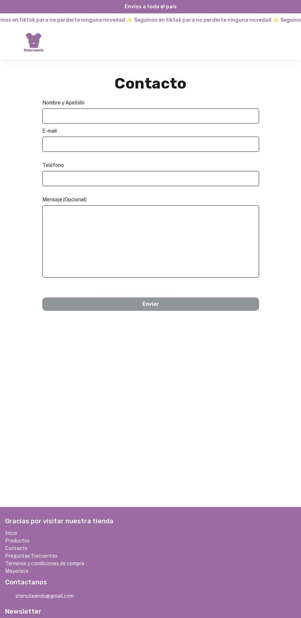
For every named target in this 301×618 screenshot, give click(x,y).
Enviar (150, 304)
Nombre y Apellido (63, 103)
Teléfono (53, 165)
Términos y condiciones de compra (44, 563)
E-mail (49, 131)
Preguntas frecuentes (31, 556)
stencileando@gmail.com (39, 596)
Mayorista (16, 571)
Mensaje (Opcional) (64, 199)
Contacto (16, 548)
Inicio (11, 533)
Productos (17, 541)
